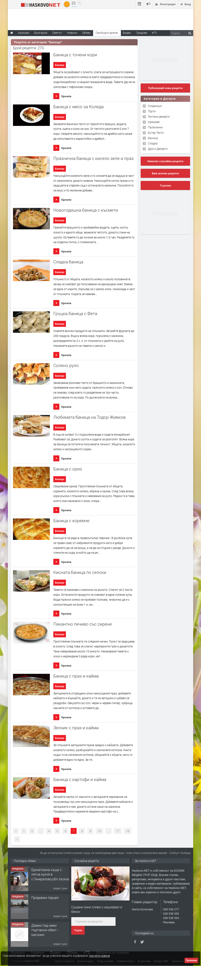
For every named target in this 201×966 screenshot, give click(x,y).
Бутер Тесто (156, 133)
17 (117, 831)
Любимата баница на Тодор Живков (89, 417)
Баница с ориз (67, 469)
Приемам (191, 960)
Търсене (165, 185)
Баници (59, 65)
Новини (72, 33)
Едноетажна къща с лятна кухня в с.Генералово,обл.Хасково (51, 874)
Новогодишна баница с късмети (85, 210)
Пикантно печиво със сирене (82, 624)
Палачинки (155, 127)
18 (127, 831)
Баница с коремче (71, 520)
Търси (78, 930)
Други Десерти (158, 149)
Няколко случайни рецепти (165, 161)
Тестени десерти (159, 116)
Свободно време (107, 33)
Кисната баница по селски (79, 572)
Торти (152, 111)
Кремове (154, 122)
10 (99, 831)
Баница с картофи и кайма (79, 779)
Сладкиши (155, 106)
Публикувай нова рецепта (165, 88)
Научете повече (99, 956)
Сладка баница (68, 262)
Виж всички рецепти (165, 173)
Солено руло (66, 365)
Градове (141, 33)
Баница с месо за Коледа (78, 106)
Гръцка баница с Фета (75, 313)
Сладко (153, 143)
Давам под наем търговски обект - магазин (44, 930)
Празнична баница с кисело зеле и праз (93, 158)
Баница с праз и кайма (76, 676)
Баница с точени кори (75, 55)
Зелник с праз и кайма (75, 728)
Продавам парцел (45, 897)
